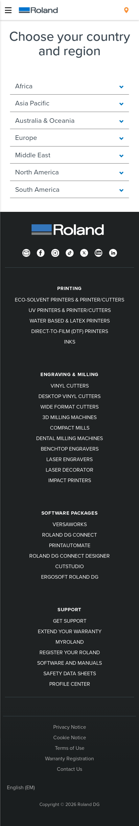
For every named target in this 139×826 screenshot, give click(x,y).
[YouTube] (99, 252)
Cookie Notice (69, 737)
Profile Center (69, 683)
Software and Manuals (69, 662)
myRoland (70, 641)
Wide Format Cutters (69, 406)
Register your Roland (69, 652)
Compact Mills (69, 427)
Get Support (69, 620)
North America (69, 172)
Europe (69, 137)
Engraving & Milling (69, 374)
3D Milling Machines (69, 417)
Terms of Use (69, 747)
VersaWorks (70, 524)
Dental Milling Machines (69, 438)
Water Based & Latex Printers (70, 320)
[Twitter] (84, 252)
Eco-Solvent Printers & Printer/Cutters (69, 299)
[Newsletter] (26, 252)
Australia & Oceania (69, 120)
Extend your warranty (70, 631)
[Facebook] (41, 252)
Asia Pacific (69, 103)
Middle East (69, 155)
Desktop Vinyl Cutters (69, 396)
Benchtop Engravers (70, 448)
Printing (69, 288)
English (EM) (21, 787)
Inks (69, 341)
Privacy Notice (69, 726)
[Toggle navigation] (8, 10)
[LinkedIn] (113, 252)
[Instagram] (55, 252)
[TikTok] (70, 252)
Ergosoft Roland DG (69, 576)
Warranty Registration (69, 758)
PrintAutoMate (69, 545)
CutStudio (69, 566)
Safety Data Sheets (69, 673)
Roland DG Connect (69, 534)
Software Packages (69, 513)
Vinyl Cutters (70, 385)
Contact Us (69, 768)
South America (69, 189)
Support (69, 609)
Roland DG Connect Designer (69, 555)
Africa (69, 86)
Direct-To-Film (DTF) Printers (69, 331)
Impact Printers (69, 480)
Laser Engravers (69, 459)
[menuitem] (126, 10)
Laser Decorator (69, 469)
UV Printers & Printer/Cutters (70, 310)
